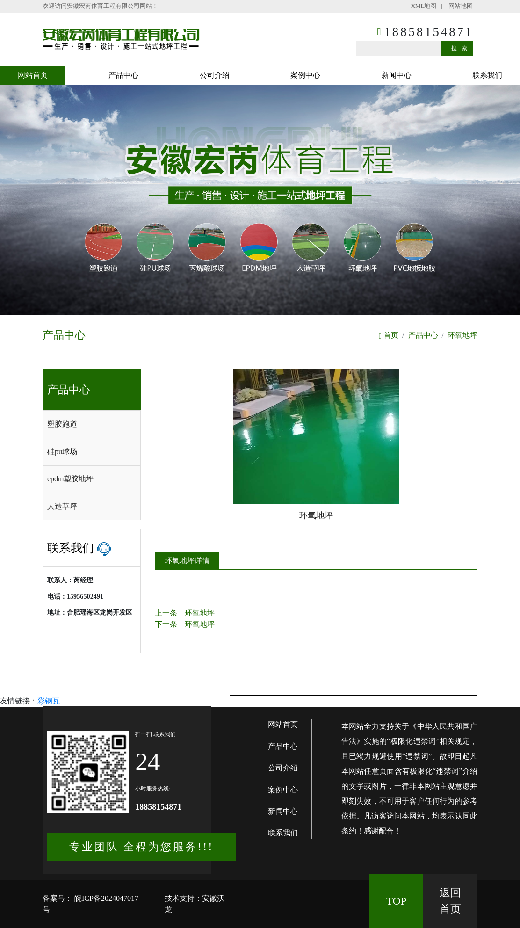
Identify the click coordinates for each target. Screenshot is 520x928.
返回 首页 (450, 900)
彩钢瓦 (48, 701)
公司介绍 (215, 75)
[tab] (91, 424)
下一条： (185, 624)
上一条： (185, 613)
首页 (388, 335)
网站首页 (33, 75)
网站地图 (460, 6)
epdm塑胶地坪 (70, 479)
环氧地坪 (462, 335)
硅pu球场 (62, 452)
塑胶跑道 (62, 424)
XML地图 (423, 6)
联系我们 (487, 75)
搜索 (461, 48)
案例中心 (305, 75)
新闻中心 (397, 75)
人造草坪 (62, 506)
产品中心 (123, 75)
